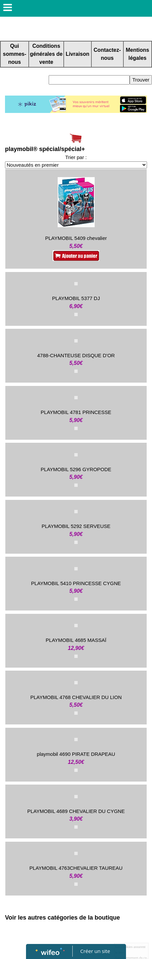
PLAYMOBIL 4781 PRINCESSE (76, 412)
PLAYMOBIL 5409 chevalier (76, 238)
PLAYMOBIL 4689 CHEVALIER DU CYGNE (76, 811)
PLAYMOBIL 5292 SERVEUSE (76, 526)
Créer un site (95, 951)
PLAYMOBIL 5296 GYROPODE (76, 469)
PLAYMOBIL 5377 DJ (76, 298)
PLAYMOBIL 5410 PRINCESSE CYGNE (76, 583)
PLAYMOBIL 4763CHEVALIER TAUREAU (75, 868)
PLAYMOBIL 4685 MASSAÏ (76, 640)
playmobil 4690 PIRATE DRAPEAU (76, 754)
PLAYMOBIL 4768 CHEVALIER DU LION (76, 697)
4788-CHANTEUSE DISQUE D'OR (76, 355)
